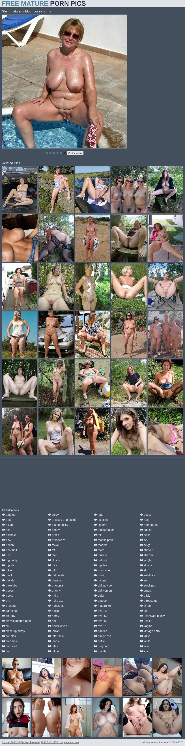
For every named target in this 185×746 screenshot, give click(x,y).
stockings (148, 585)
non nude (102, 570)
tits (144, 610)
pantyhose (102, 636)
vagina (146, 626)
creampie (10, 641)
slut (144, 570)
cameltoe (10, 610)
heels (53, 610)
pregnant (101, 646)
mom (99, 550)
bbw (6, 540)
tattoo (145, 590)
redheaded (149, 524)
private (100, 651)
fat (51, 550)
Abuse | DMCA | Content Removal (21, 742)
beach (8, 545)
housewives (57, 626)
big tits (8, 565)
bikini (7, 570)
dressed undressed (62, 519)
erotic (53, 534)
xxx (144, 651)
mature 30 (102, 605)
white (145, 641)
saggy (146, 529)
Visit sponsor (75, 153)
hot (52, 620)
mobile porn (103, 540)
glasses (55, 580)
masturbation (104, 529)
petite (99, 641)
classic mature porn (16, 620)
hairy (53, 595)
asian (7, 524)
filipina (54, 560)
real (144, 519)
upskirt (146, 620)
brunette (9, 605)
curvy (53, 514)
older (99, 595)
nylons (100, 580)
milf (98, 534)
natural (100, 560)
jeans (53, 641)
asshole (9, 534)
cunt (6, 651)
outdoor (101, 600)
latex (53, 646)
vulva (145, 636)
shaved (146, 550)
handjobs (56, 605)
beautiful (9, 550)
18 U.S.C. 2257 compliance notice (60, 742)
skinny (146, 565)
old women (103, 590)
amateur (9, 514)
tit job (145, 605)
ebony (54, 529)
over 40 (100, 610)
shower (146, 555)
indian (54, 631)
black (7, 575)
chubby (8, 615)
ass (6, 529)
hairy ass (55, 600)
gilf (52, 570)
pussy (145, 514)
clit (5, 626)
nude (99, 575)
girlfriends (56, 575)
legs (98, 514)
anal (6, 519)
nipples (100, 565)
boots (7, 595)
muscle (100, 555)
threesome (149, 600)
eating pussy (58, 524)
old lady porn (104, 585)
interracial (56, 636)
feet (52, 555)
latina (53, 651)
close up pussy (13, 631)
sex (144, 540)
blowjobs (9, 585)
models (100, 545)
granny (54, 590)
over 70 (100, 626)
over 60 (100, 620)
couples (9, 636)
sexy (145, 545)
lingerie (100, 524)
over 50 (100, 615)
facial (53, 545)
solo (144, 580)
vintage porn (150, 631)
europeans (57, 540)
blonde (8, 580)
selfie (145, 534)
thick (145, 595)
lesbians (101, 519)
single (145, 560)
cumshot (9, 646)
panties (100, 631)
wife (144, 646)
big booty (10, 560)
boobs (8, 590)
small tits (147, 575)
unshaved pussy (152, 615)
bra (6, 600)
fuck (52, 565)
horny (53, 615)
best (6, 555)
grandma (55, 585)
